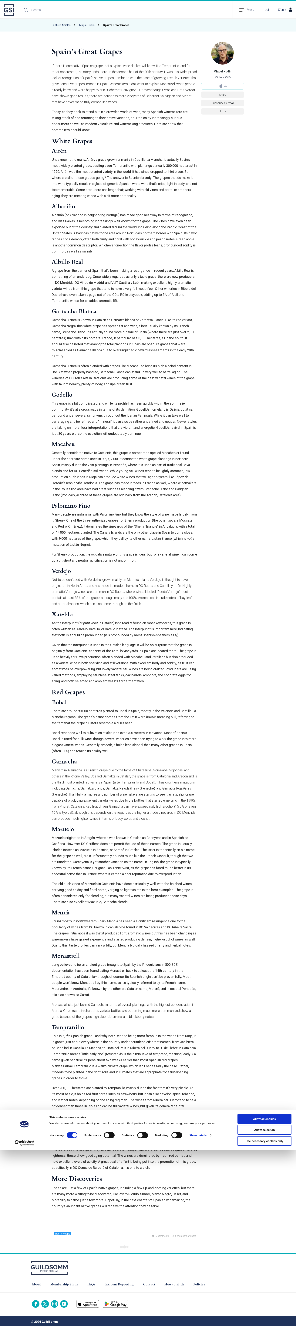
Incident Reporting (119, 1282)
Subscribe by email (222, 103)
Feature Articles (61, 25)
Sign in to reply (62, 1233)
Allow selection (264, 1305)
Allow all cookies (264, 1294)
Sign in (285, 10)
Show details (198, 1311)
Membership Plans (64, 1282)
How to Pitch (174, 1282)
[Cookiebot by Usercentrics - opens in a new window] (24, 1318)
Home (222, 111)
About (36, 1282)
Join (267, 10)
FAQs (91, 1282)
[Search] (61, 10)
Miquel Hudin (87, 25)
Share (222, 94)
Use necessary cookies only (264, 1316)
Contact (149, 1282)
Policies (199, 1282)
